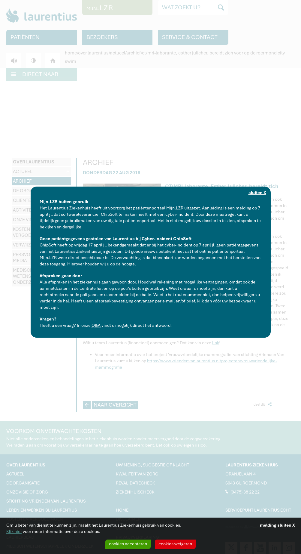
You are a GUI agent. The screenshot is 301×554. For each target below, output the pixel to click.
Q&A (96, 325)
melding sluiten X (277, 525)
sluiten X (257, 192)
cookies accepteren (128, 543)
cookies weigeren (175, 543)
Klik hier (14, 531)
